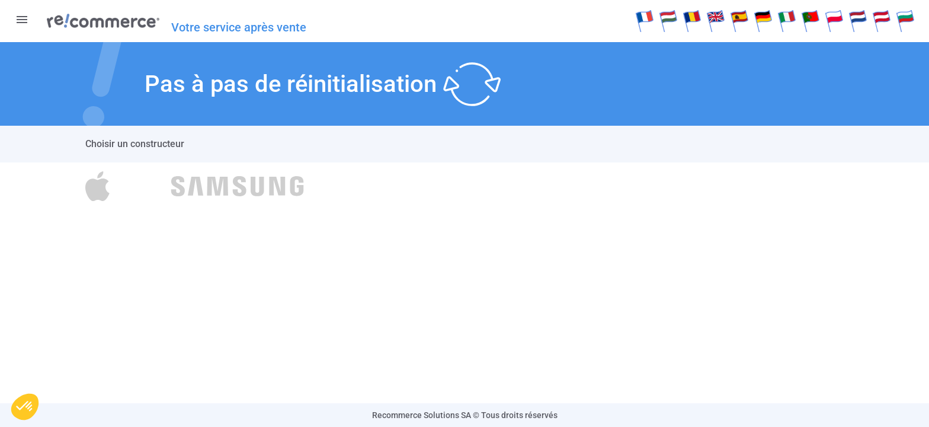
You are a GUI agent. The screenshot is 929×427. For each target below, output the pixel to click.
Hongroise (668, 21)
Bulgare (905, 21)
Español (739, 21)
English (716, 21)
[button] (25, 407)
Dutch (858, 21)
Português (810, 21)
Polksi (834, 21)
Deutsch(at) (881, 21)
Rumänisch (692, 21)
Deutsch (763, 21)
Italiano (787, 21)
